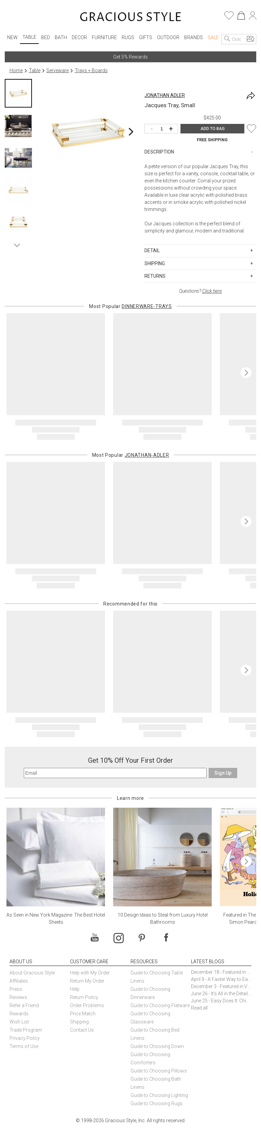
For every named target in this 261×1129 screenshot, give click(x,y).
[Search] (227, 39)
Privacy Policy (25, 1038)
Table (29, 37)
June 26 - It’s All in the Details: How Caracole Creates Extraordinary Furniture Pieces (221, 993)
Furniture (104, 37)
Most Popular (130, 306)
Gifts (145, 37)
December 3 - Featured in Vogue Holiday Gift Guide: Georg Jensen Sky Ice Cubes (221, 986)
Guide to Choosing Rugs (156, 1103)
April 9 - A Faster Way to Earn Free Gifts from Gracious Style (221, 979)
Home (16, 70)
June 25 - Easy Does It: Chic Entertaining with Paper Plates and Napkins (221, 1000)
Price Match (82, 1013)
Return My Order (87, 981)
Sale (213, 37)
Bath (61, 37)
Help (75, 989)
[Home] (131, 17)
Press (16, 989)
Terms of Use (24, 1046)
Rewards (19, 1013)
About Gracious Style (32, 972)
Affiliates (19, 981)
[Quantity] (163, 129)
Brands (193, 37)
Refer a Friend (24, 1005)
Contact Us (82, 1030)
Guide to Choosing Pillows (159, 1071)
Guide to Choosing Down (157, 1046)
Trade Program (26, 1030)
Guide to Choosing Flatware (160, 1005)
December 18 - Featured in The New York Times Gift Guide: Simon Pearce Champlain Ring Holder (221, 972)
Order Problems (87, 1005)
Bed (45, 37)
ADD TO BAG (213, 128)
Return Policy (84, 997)
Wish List (19, 1022)
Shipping (79, 1022)
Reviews (18, 997)
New (12, 37)
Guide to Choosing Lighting (159, 1095)
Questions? (200, 291)
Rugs (128, 37)
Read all (199, 1008)
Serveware (57, 70)
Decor (79, 37)
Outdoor (168, 37)
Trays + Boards (91, 70)
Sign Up (222, 773)
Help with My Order (90, 972)
